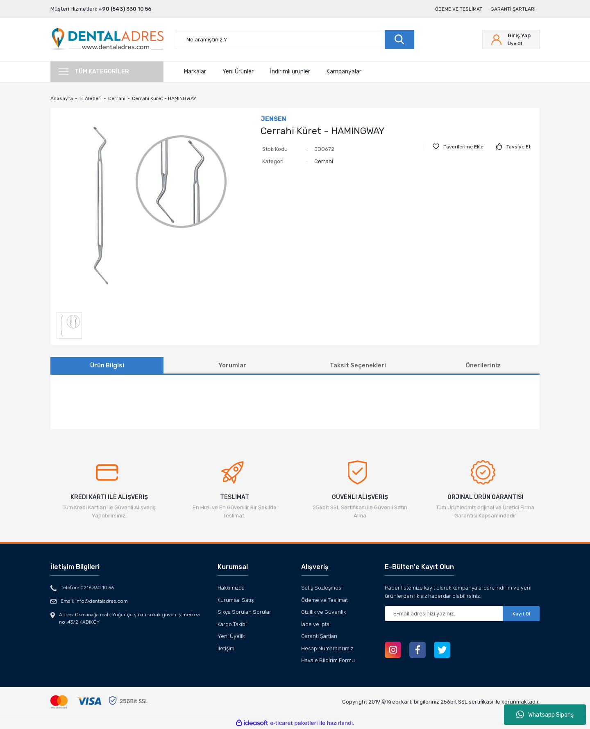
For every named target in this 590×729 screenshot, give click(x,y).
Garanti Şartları (513, 9)
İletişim (226, 648)
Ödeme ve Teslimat (458, 9)
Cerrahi (323, 161)
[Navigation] (106, 72)
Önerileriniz (483, 365)
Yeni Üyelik (231, 636)
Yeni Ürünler (238, 71)
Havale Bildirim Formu (328, 660)
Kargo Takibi (232, 624)
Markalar (195, 71)
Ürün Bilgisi (107, 365)
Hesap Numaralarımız (327, 648)
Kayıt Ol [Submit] (521, 614)
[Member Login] (511, 39)
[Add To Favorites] (458, 146)
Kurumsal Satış (236, 600)
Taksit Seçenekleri (358, 365)
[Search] (295, 39)
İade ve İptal (316, 624)
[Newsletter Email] (462, 613)
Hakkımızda (231, 588)
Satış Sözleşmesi (322, 588)
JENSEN (273, 119)
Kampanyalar (344, 71)
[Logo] (106, 39)
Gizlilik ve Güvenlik (323, 612)
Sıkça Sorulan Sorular (244, 612)
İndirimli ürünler (290, 71)
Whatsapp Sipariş (545, 714)
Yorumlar (232, 365)
